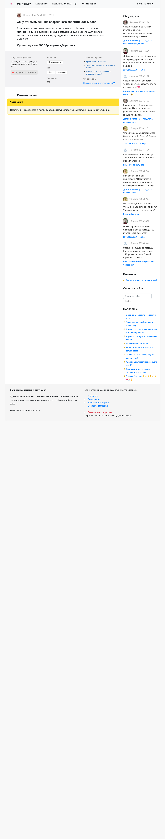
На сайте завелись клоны (137, 344)
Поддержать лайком (23, 72)
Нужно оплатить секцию (96, 61)
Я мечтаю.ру (20, 3)
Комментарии (89, 3)
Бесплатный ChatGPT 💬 (64, 3)
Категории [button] (40, 3)
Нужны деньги (55, 62)
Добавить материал (98, 406)
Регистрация (94, 399)
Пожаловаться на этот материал (99, 83)
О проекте (93, 396)
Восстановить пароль (98, 402)
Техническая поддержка (100, 412)
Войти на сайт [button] (144, 3)
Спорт (51, 72)
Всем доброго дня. (132, 214)
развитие (62, 72)
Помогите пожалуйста (133, 165)
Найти (128, 301)
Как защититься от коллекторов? (141, 280)
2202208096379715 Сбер (134, 70)
